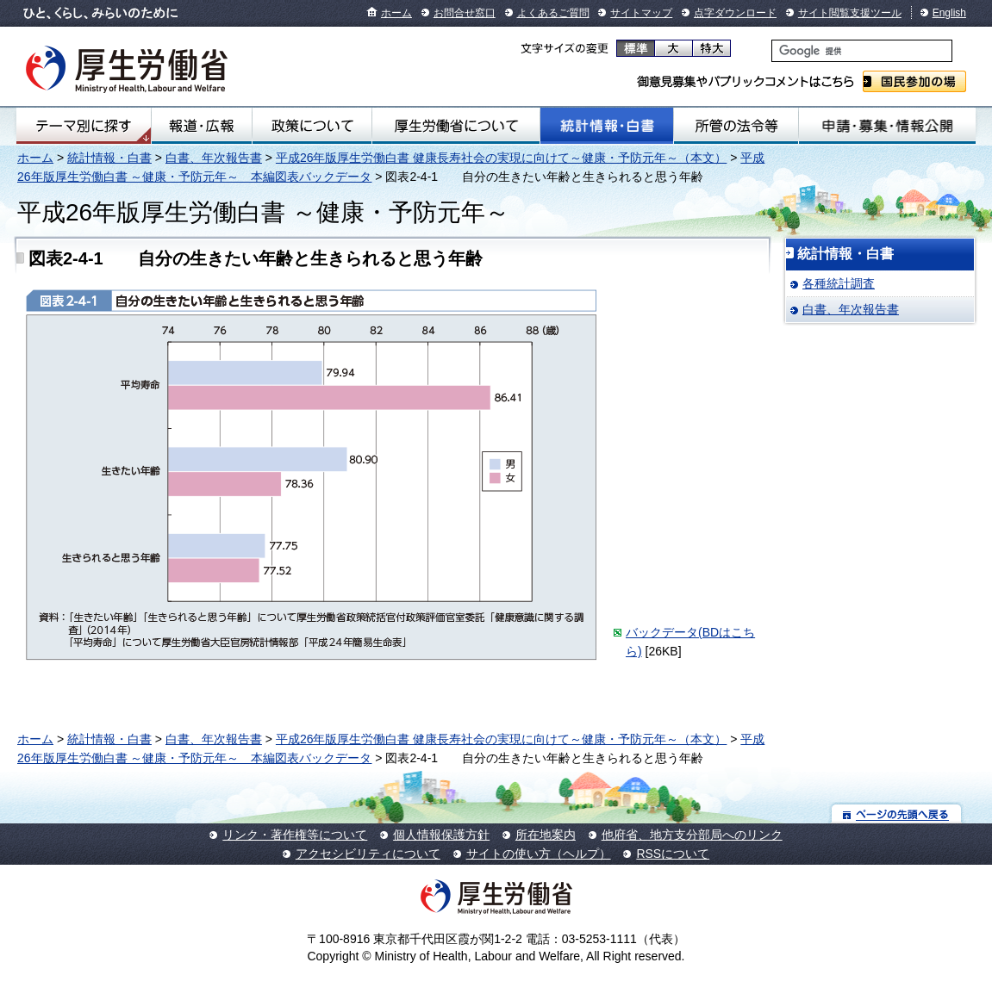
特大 (711, 48)
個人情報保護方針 (441, 834)
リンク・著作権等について (294, 834)
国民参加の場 (914, 81)
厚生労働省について (456, 126)
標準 (635, 48)
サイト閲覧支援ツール (850, 13)
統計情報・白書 (607, 126)
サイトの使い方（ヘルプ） (538, 853)
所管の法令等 (736, 126)
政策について (312, 126)
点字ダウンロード (735, 13)
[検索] (861, 50)
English (949, 13)
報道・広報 (202, 126)
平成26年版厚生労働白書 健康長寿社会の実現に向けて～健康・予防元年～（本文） (501, 158)
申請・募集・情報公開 (887, 126)
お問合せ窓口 (465, 13)
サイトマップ (641, 13)
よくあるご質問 (553, 13)
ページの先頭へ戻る (896, 813)
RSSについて (672, 853)
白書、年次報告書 (213, 158)
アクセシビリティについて (368, 853)
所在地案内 (545, 834)
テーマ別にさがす (83, 126)
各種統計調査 (838, 283)
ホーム (396, 13)
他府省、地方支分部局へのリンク (692, 834)
